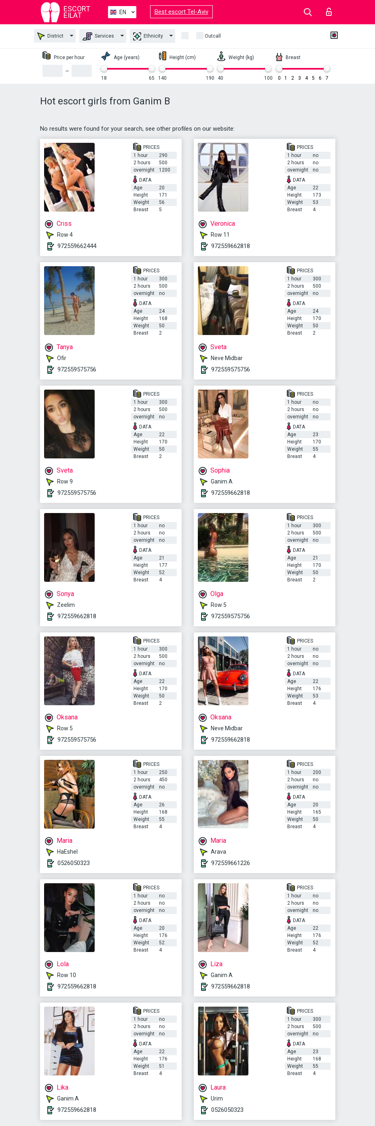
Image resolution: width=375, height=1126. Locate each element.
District (50, 36)
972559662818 (230, 246)
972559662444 (76, 246)
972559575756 (76, 369)
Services (98, 36)
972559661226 (230, 863)
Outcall (213, 36)
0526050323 (73, 863)
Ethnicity (148, 36)
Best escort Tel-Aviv (181, 11)
